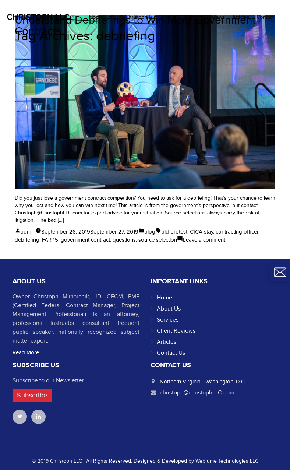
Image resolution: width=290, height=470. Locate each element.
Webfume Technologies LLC (226, 461)
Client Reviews (176, 330)
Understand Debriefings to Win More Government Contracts (135, 26)
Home (164, 297)
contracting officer (237, 231)
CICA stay (201, 231)
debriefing (27, 239)
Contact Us (171, 353)
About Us (169, 308)
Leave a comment (204, 239)
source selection (157, 239)
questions (124, 239)
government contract (85, 239)
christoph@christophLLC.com (197, 392)
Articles (166, 342)
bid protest (174, 231)
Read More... (27, 352)
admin (28, 231)
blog (149, 231)
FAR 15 (50, 239)
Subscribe (32, 395)
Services (167, 319)
